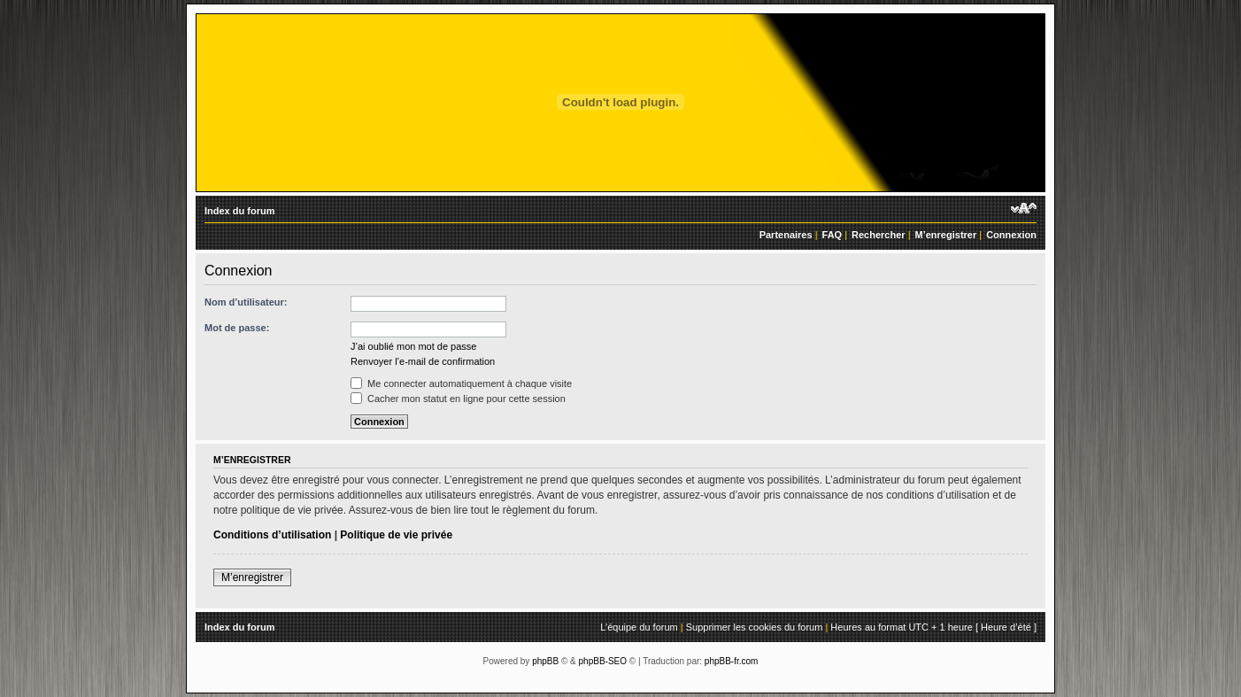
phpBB (545, 661)
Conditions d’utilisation (272, 535)
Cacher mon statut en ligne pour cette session (458, 398)
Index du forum (239, 210)
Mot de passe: (236, 327)
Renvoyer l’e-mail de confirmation (423, 361)
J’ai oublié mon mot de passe (413, 346)
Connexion (1011, 234)
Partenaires (786, 234)
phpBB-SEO (603, 661)
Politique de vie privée (396, 535)
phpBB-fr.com (732, 661)
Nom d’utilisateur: (246, 302)
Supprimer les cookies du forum (754, 627)
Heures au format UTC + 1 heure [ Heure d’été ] (933, 627)
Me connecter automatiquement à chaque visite (461, 383)
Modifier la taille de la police (1024, 208)
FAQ (832, 234)
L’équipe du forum (638, 627)
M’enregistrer (946, 234)
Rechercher (879, 234)
